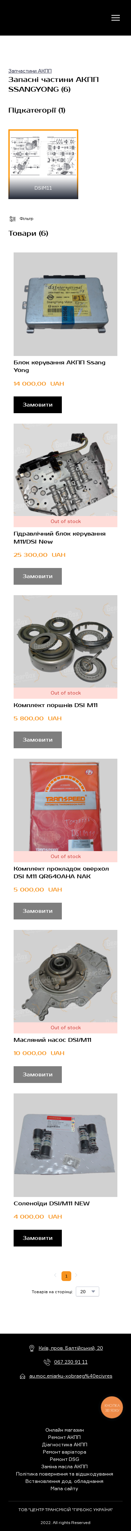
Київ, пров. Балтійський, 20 (71, 1348)
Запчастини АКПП (30, 71)
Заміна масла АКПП (64, 1466)
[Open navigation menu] (116, 18)
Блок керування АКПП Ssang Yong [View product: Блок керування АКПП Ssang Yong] (59, 366)
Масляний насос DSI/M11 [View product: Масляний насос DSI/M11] (52, 1040)
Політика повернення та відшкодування (64, 1474)
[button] (38, 404)
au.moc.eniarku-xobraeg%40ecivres (70, 1376)
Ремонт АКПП (64, 1437)
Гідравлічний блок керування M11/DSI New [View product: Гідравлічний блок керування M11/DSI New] (59, 537)
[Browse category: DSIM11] (43, 164)
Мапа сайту (64, 1488)
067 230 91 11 (71, 1362)
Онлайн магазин (64, 1430)
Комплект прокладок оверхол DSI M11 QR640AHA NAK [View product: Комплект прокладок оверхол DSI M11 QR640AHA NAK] (61, 872)
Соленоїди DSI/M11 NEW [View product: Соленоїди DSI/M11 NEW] (52, 1203)
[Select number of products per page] (87, 1291)
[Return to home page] (37, 17)
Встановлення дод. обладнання (64, 1481)
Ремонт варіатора (64, 1452)
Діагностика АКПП (64, 1444)
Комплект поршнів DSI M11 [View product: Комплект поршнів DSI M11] (55, 705)
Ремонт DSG (64, 1459)
